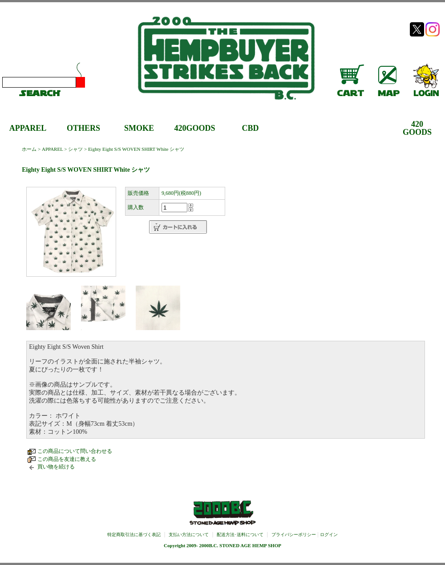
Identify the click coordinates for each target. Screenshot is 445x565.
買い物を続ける (56, 467)
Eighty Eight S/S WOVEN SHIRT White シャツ (136, 149)
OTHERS (83, 128)
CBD (250, 128)
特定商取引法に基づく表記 (134, 534)
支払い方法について (189, 534)
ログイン (329, 534)
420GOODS (194, 128)
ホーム (29, 149)
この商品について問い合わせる (74, 451)
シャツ (75, 149)
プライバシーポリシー (293, 534)
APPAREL (28, 128)
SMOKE (139, 128)
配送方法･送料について (240, 534)
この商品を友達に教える (66, 459)
